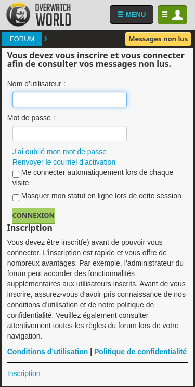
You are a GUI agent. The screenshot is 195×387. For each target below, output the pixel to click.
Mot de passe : (31, 118)
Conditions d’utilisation (47, 351)
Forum (22, 39)
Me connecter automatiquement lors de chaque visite (93, 177)
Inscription (24, 373)
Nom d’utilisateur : (36, 84)
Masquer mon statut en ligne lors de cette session (96, 196)
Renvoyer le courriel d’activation (63, 162)
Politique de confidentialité (140, 351)
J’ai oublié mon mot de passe (59, 151)
